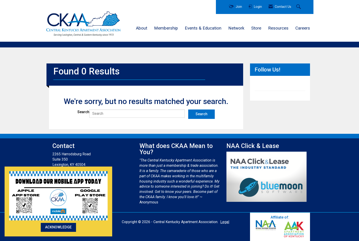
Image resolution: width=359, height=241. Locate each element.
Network (236, 28)
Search (83, 112)
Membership (166, 28)
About (141, 28)
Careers (302, 28)
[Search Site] (299, 7)
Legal (224, 222)
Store (256, 28)
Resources (278, 28)
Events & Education (203, 28)
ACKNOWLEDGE (58, 227)
